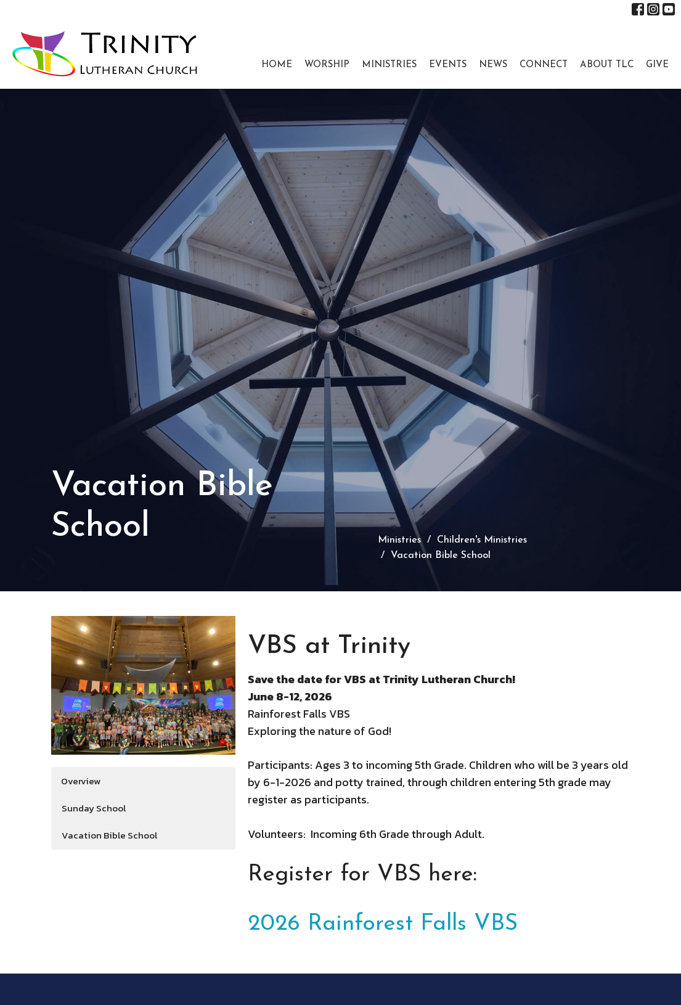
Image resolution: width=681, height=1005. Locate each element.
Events (448, 65)
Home (276, 65)
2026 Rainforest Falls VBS (383, 924)
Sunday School (94, 808)
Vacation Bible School (109, 835)
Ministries (389, 65)
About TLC (607, 65)
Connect (544, 65)
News (493, 65)
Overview (80, 781)
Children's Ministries (482, 540)
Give (657, 65)
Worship (326, 65)
